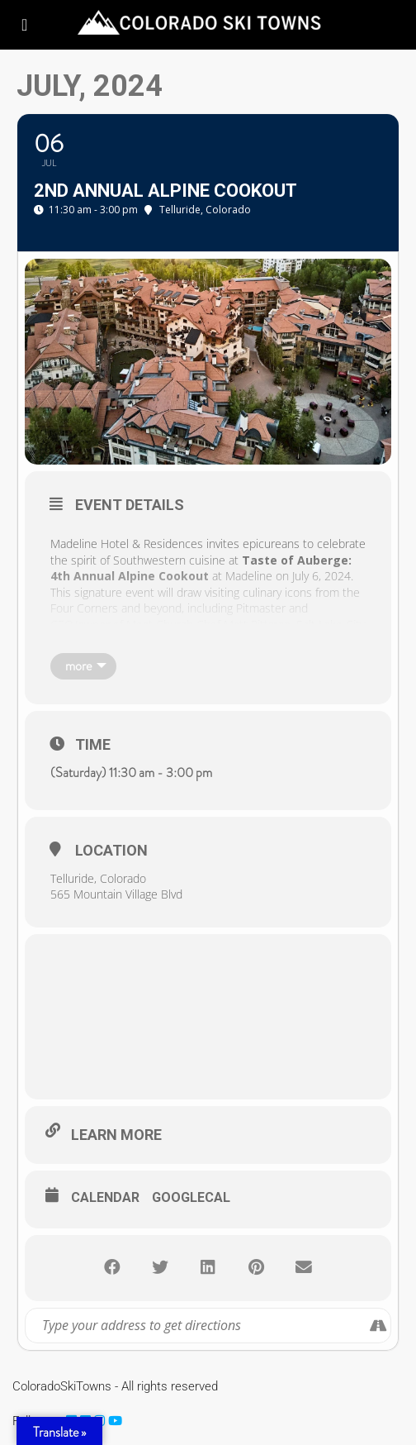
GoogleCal (191, 1197)
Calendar (105, 1197)
